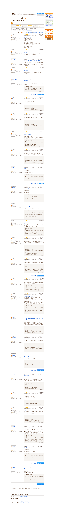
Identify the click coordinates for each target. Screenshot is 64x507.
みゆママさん (13, 114)
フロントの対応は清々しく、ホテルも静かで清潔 (32, 60)
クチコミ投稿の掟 (29, 30)
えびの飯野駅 (25, 502)
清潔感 (42, 32)
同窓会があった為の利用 (28, 134)
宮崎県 (21, 500)
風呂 (31, 32)
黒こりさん (13, 187)
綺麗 (25, 168)
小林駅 (27, 500)
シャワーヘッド (26, 223)
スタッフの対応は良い (27, 356)
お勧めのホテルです (27, 427)
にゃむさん (13, 374)
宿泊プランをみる (40, 94)
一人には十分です (27, 206)
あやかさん (13, 446)
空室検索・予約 (40, 13)
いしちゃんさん (14, 279)
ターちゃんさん (14, 393)
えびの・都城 (24, 500)
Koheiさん (13, 167)
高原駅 (23, 502)
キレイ (25, 468)
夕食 (35, 32)
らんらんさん (13, 59)
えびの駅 (29, 502)
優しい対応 (26, 70)
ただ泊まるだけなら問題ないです (29, 296)
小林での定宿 (26, 80)
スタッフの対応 (26, 188)
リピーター (26, 52)
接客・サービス (38, 32)
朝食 (33, 32)
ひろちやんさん (14, 337)
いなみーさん (13, 467)
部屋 (30, 32)
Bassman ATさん (14, 79)
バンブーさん (13, 317)
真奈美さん (13, 205)
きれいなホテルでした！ (28, 447)
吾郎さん (13, 98)
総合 (28, 32)
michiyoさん (13, 259)
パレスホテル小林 (15, 13)
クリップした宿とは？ (50, 15)
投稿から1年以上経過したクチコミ (24, 496)
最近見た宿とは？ (51, 17)
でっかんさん (13, 426)
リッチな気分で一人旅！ (28, 37)
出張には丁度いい (27, 375)
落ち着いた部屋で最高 (27, 338)
